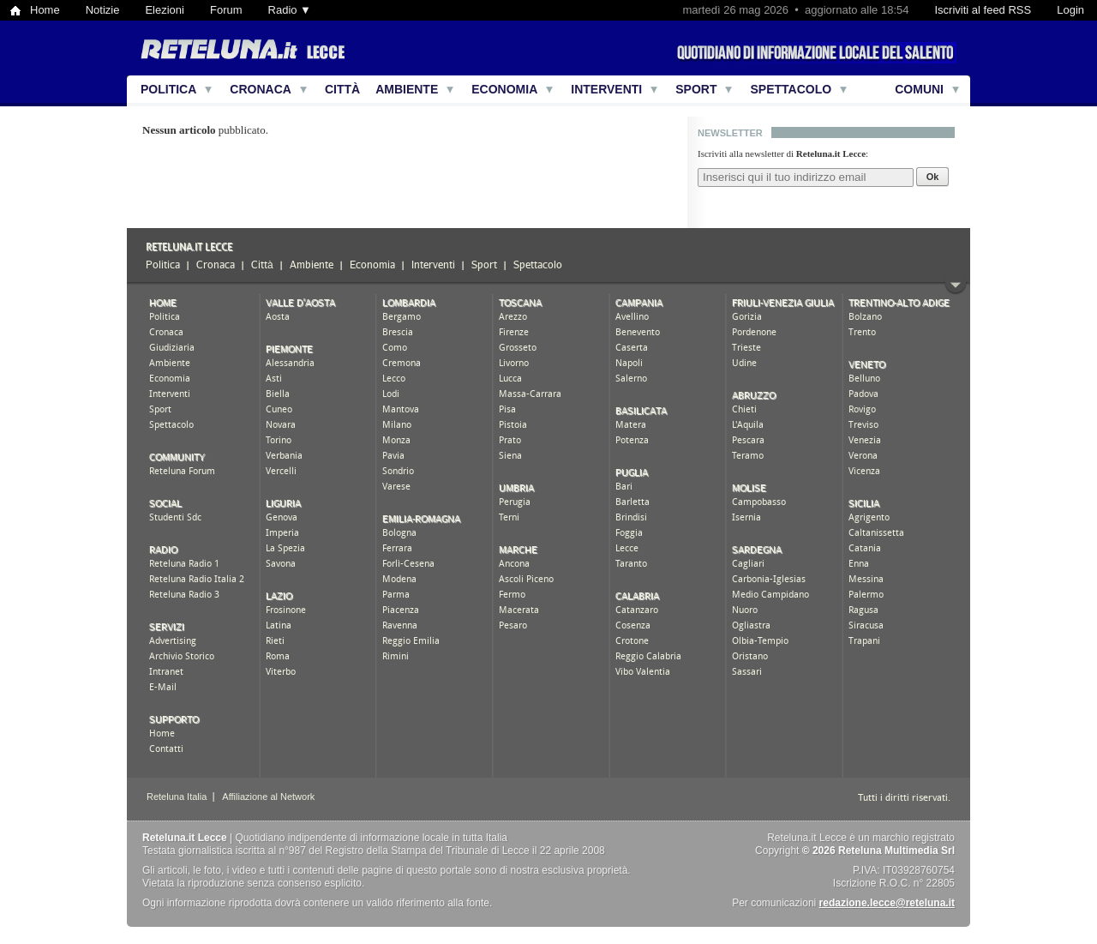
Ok (932, 176)
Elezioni (164, 9)
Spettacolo (790, 89)
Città (342, 89)
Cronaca (260, 89)
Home (45, 9)
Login (1070, 9)
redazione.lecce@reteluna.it (887, 903)
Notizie (103, 9)
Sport (695, 89)
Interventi (606, 89)
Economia (504, 89)
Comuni (919, 89)
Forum (226, 9)
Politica (168, 89)
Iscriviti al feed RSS (982, 9)
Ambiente (406, 89)
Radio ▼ (289, 9)
